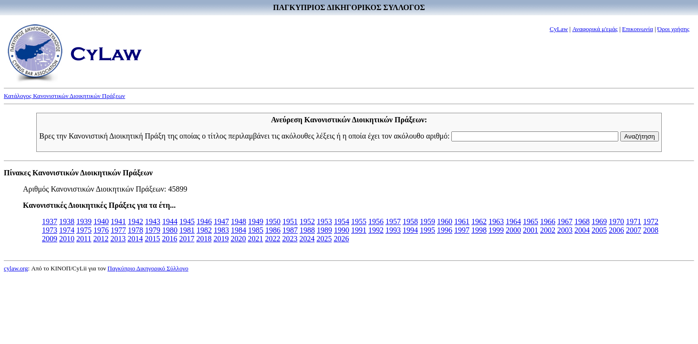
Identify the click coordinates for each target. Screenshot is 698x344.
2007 (633, 230)
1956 (376, 221)
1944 (169, 221)
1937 (49, 221)
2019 (221, 239)
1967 (565, 221)
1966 (547, 221)
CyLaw (559, 28)
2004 (582, 230)
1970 (616, 221)
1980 (169, 230)
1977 (118, 230)
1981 (187, 230)
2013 (117, 239)
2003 (565, 230)
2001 (530, 230)
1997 (461, 230)
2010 (66, 239)
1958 (410, 221)
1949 (255, 221)
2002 (547, 230)
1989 (324, 230)
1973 (49, 230)
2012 (100, 239)
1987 (290, 230)
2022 (272, 239)
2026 (341, 239)
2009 (49, 239)
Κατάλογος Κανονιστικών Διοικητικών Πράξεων (64, 95)
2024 (306, 239)
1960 (444, 221)
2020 (238, 239)
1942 (135, 221)
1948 (238, 221)
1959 (427, 221)
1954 (341, 221)
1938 (66, 221)
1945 (187, 221)
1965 (530, 221)
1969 (599, 221)
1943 (152, 221)
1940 (101, 221)
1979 (152, 230)
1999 (496, 230)
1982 (204, 230)
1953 (324, 221)
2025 (324, 239)
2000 (513, 230)
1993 (393, 230)
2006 (616, 230)
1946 (204, 221)
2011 (83, 239)
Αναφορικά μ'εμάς (594, 28)
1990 (341, 230)
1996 (444, 230)
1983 (221, 230)
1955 (358, 221)
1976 (101, 230)
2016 (169, 239)
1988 (307, 230)
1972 (650, 221)
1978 (135, 230)
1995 (427, 230)
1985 (255, 230)
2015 (152, 239)
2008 (650, 230)
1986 (273, 230)
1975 (84, 230)
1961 (461, 221)
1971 (633, 221)
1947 (221, 221)
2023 (289, 239)
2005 (599, 230)
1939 (84, 221)
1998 (479, 230)
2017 (186, 239)
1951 (290, 221)
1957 (393, 221)
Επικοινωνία (637, 28)
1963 (496, 221)
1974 (66, 230)
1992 (376, 230)
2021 (255, 239)
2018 (203, 239)
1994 (410, 230)
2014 (135, 239)
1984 (238, 230)
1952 (307, 221)
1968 (582, 221)
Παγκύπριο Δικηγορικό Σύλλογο (147, 268)
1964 (513, 221)
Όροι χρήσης (673, 28)
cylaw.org (16, 268)
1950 (273, 221)
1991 (358, 230)
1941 (118, 221)
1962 (479, 221)
